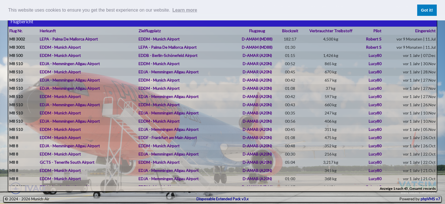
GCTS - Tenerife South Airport (67, 162)
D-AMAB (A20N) (257, 80)
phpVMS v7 (430, 199)
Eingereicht (425, 30)
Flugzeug (257, 30)
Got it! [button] (427, 10)
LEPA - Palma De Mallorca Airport (69, 39)
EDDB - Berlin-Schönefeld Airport (168, 55)
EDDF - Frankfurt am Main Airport (167, 137)
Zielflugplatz (149, 30)
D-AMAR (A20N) (257, 55)
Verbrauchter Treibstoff (330, 30)
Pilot (377, 30)
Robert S (373, 39)
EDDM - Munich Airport (159, 39)
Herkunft (48, 30)
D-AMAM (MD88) (257, 39)
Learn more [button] (184, 10)
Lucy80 (375, 55)
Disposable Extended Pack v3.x (222, 199)
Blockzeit (290, 30)
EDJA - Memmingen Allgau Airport (70, 63)
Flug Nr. (15, 30)
